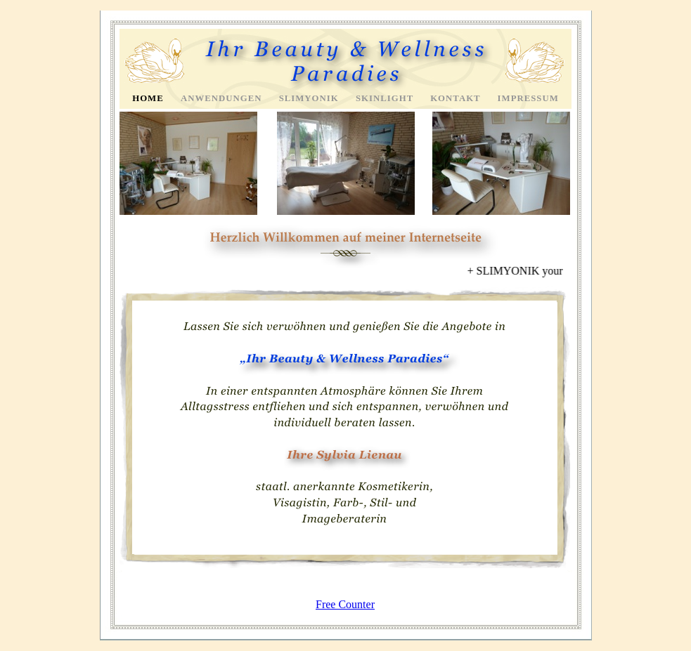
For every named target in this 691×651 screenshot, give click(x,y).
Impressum (528, 98)
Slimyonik (310, 98)
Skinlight (386, 98)
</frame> (346, 271)
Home (149, 98)
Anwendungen (223, 98)
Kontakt (456, 98)
